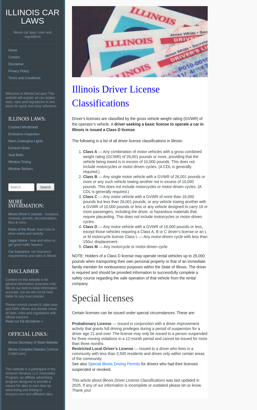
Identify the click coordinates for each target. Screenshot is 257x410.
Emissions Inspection (24, 134)
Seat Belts (16, 155)
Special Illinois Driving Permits (114, 364)
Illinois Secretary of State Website (33, 342)
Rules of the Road (21, 229)
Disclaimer (16, 64)
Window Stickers (20, 169)
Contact (14, 57)
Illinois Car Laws (33, 16)
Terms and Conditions (24, 78)
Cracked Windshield (23, 127)
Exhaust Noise (19, 148)
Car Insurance (18, 252)
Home (12, 50)
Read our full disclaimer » (24, 321)
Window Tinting (19, 162)
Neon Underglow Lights (25, 141)
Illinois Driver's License (25, 214)
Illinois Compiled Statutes (27, 349)
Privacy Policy (18, 71)
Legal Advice (17, 240)
